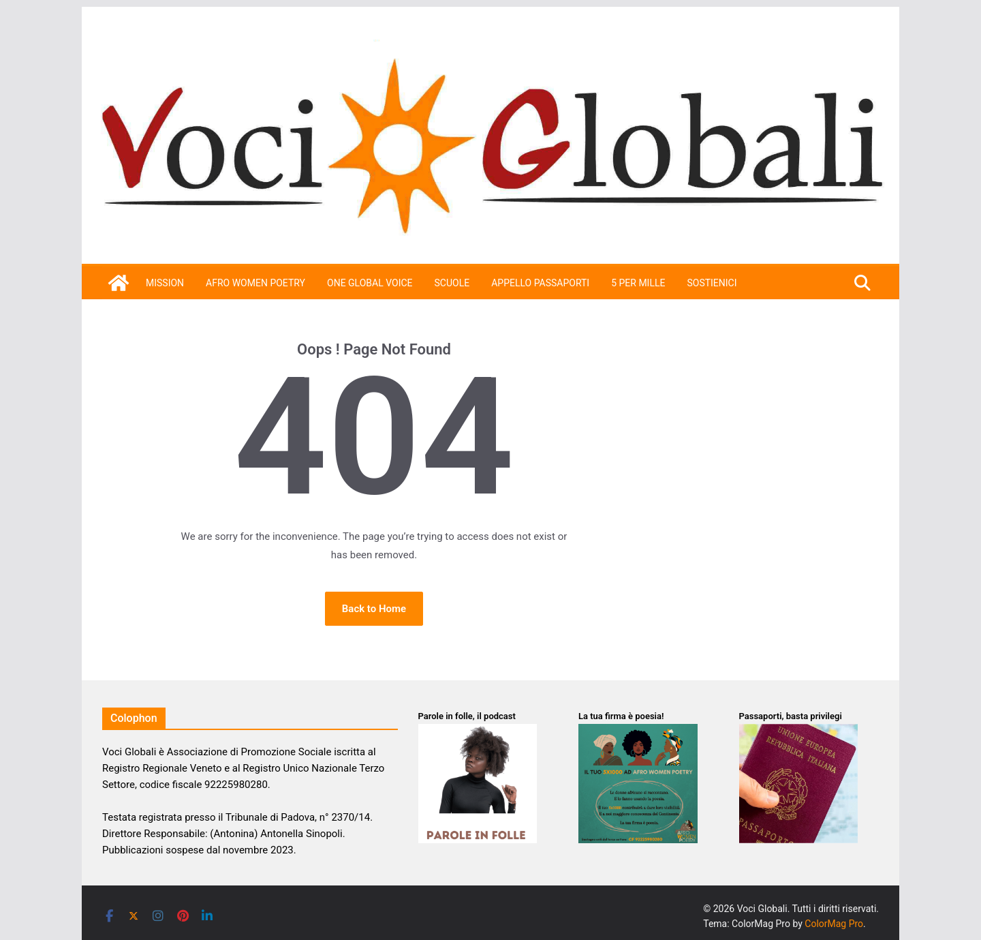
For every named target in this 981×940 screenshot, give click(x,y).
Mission (165, 282)
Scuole (452, 282)
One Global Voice (370, 282)
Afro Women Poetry (255, 282)
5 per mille (638, 282)
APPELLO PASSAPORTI (540, 282)
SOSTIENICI (711, 282)
